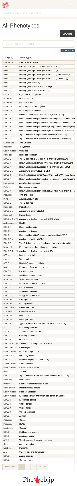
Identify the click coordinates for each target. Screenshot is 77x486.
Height (22, 223)
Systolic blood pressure (29, 368)
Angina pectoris (26, 456)
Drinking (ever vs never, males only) (34, 91)
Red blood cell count (28, 155)
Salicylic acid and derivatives (32, 452)
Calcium (22, 428)
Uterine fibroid (25, 408)
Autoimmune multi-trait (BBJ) (31, 239)
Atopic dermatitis (26, 436)
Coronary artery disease (29, 336)
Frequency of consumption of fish (33, 384)
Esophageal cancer (27, 400)
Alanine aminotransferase (30, 331)
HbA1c (22, 424)
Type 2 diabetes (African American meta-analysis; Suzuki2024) (46, 243)
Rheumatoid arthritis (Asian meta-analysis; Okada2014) (43, 235)
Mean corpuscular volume (30, 111)
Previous (10, 467)
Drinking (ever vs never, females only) (35, 86)
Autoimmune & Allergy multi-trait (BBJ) (35, 344)
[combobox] (38, 13)
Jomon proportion (26, 444)
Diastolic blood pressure (29, 388)
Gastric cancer (25, 404)
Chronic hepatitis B (27, 412)
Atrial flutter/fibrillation (28, 291)
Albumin (22, 372)
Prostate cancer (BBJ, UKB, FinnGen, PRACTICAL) (41, 115)
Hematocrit (24, 315)
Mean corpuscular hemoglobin (32, 107)
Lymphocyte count (27, 356)
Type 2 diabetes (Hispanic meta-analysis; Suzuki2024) (42, 323)
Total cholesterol (26, 195)
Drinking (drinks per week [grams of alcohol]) (38, 70)
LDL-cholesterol (26, 103)
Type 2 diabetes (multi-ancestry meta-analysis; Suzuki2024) (45, 139)
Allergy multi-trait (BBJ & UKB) (32, 283)
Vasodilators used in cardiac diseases (35, 440)
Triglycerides (24, 147)
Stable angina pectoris (28, 432)
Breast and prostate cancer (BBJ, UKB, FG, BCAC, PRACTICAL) (47, 175)
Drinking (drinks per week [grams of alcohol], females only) (44, 74)
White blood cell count (28, 279)
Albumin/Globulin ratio (28, 199)
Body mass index (26, 307)
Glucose (22, 420)
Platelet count (25, 207)
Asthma (22, 416)
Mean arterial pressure (29, 352)
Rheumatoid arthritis (28, 227)
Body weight (24, 348)
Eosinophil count (26, 299)
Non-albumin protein (28, 187)
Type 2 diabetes (26, 203)
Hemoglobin (24, 380)
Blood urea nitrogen (27, 392)
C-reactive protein (26, 311)
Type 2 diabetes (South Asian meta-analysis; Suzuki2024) (44, 376)
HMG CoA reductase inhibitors (32, 263)
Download (67, 34)
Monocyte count (26, 303)
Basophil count (25, 215)
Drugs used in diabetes (29, 255)
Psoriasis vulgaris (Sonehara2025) (34, 360)
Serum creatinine (26, 364)
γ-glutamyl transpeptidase (30, 95)
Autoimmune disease (28, 231)
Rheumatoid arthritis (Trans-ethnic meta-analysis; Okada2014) (46, 163)
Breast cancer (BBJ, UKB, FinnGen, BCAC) (38, 66)
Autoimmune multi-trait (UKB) (32, 211)
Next (42, 467)
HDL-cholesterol (26, 99)
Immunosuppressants (28, 327)
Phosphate (23, 448)
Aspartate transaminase (29, 183)
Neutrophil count (26, 319)
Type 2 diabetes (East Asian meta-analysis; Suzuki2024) (43, 159)
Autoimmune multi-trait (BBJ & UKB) (34, 171)
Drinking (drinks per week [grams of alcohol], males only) (43, 78)
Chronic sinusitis (26, 460)
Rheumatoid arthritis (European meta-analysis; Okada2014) (45, 167)
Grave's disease (26, 340)
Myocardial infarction (28, 287)
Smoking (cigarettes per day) (31, 275)
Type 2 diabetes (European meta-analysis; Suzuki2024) (43, 135)
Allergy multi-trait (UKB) (29, 295)
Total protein (24, 259)
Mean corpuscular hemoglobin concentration (38, 247)
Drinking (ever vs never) (29, 82)
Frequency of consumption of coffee (34, 267)
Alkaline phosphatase (28, 62)
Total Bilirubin (25, 143)
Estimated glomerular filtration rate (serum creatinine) (42, 396)
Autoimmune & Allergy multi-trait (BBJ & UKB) (39, 219)
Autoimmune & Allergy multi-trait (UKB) (36, 251)
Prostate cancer (26, 271)
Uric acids (23, 151)
